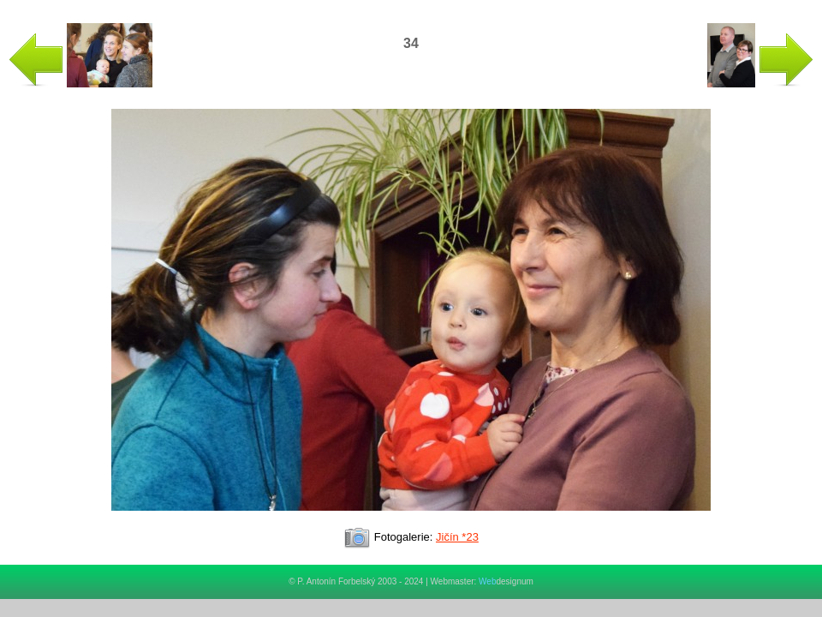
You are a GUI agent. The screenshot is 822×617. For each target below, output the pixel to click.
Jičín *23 (457, 536)
